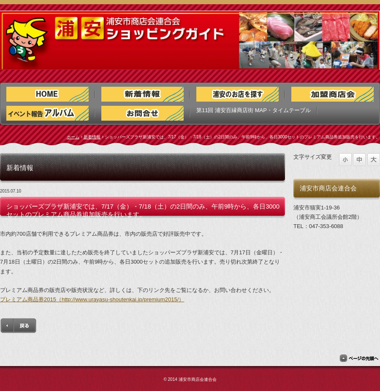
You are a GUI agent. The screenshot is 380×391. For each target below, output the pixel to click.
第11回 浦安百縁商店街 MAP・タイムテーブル (253, 110)
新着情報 (92, 137)
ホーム (73, 137)
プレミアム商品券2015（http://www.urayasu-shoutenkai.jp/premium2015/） (92, 299)
